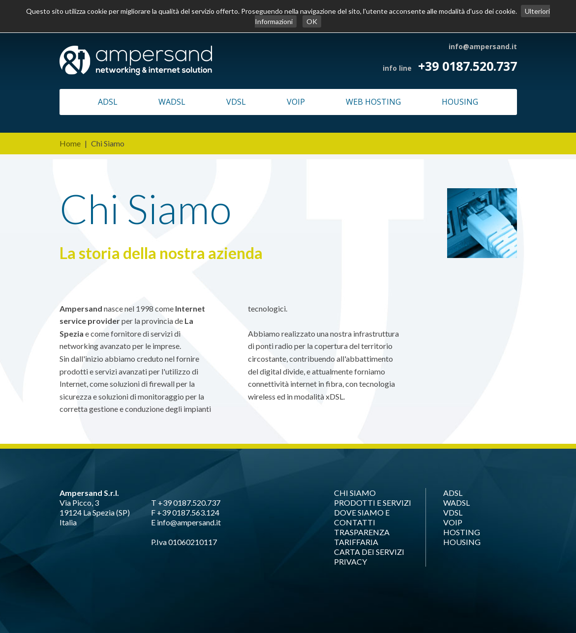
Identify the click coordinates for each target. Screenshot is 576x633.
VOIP (296, 101)
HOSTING (461, 532)
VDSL (236, 101)
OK (311, 21)
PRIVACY (350, 561)
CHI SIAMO (355, 492)
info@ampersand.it (483, 46)
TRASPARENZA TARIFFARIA (362, 537)
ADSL (108, 101)
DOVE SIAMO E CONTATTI (362, 517)
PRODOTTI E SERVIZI (372, 502)
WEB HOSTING (373, 101)
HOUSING (460, 101)
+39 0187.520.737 (467, 66)
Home (70, 143)
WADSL (171, 101)
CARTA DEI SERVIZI (369, 551)
